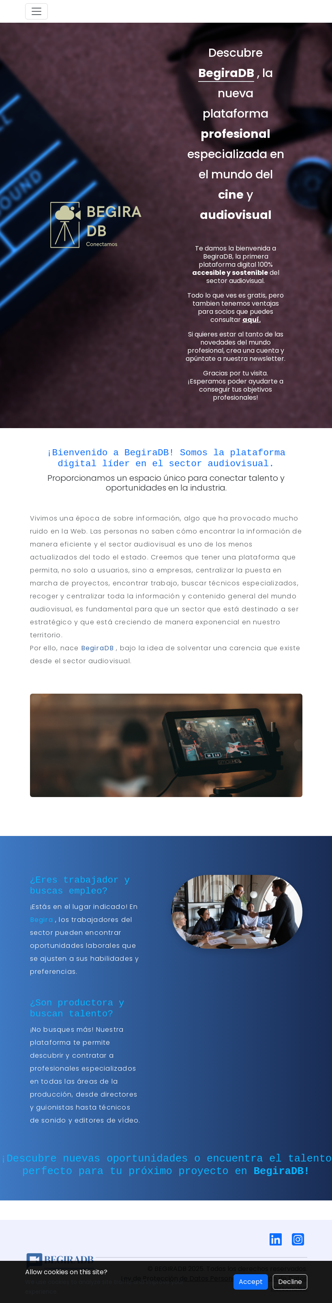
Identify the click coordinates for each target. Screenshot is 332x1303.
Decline (290, 1281)
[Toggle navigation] (36, 11)
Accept (251, 1281)
